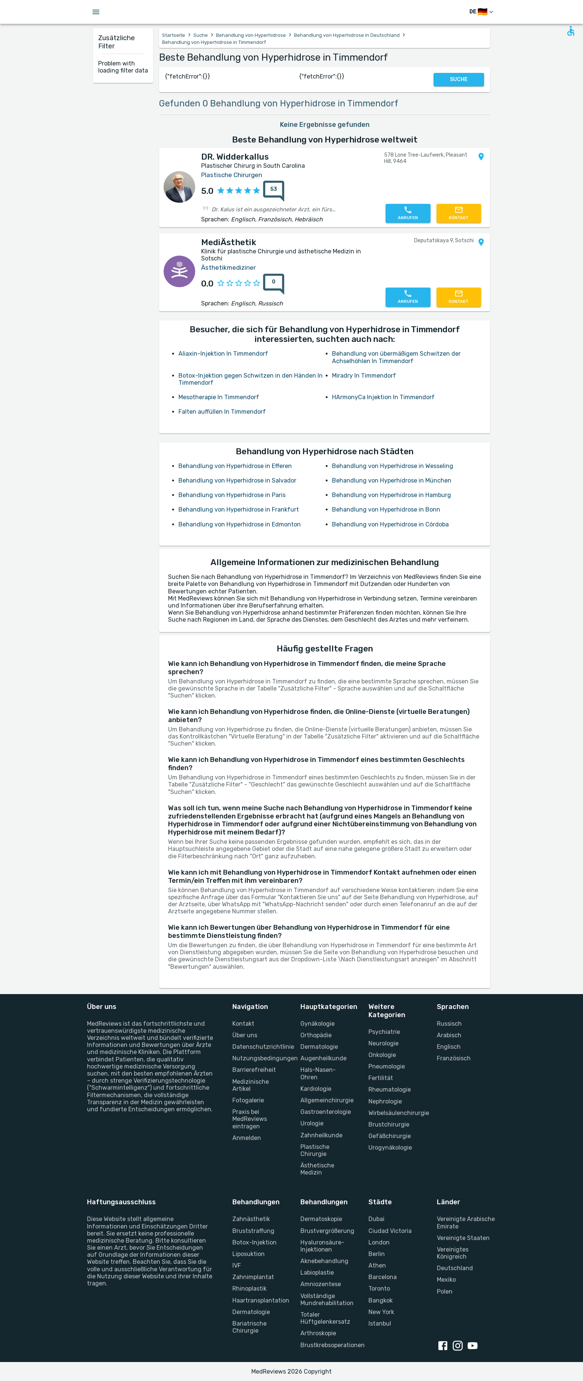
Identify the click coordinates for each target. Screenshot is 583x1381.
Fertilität (380, 1078)
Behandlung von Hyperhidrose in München (391, 480)
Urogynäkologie (390, 1147)
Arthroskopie (318, 1333)
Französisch (454, 1058)
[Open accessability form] (570, 30)
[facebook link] (444, 1346)
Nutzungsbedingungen (257, 1058)
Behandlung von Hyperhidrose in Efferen (235, 466)
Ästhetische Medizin (317, 1169)
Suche (200, 35)
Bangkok (380, 1300)
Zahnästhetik (251, 1219)
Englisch (449, 1046)
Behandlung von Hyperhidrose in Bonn (386, 509)
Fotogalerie (248, 1100)
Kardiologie (315, 1088)
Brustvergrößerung (325, 1230)
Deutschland (455, 1268)
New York (381, 1312)
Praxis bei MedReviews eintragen (249, 1119)
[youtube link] (474, 1346)
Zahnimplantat (253, 1277)
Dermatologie (319, 1046)
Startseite (173, 35)
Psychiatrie (384, 1031)
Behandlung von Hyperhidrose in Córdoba (390, 524)
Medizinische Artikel (250, 1085)
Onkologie (382, 1054)
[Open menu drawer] (96, 12)
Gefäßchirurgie (389, 1136)
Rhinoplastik (249, 1288)
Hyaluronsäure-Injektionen (322, 1246)
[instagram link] (459, 1346)
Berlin (376, 1253)
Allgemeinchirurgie (325, 1100)
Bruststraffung (253, 1230)
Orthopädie (316, 1035)
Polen (444, 1291)
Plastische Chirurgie (314, 1150)
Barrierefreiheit (254, 1069)
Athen (377, 1265)
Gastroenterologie (325, 1111)
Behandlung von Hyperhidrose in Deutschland (347, 35)
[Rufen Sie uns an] (408, 213)
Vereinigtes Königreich (452, 1253)
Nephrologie (385, 1101)
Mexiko (446, 1279)
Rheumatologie (389, 1089)
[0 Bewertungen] (271, 284)
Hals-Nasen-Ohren (318, 1073)
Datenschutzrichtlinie (257, 1046)
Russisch (449, 1023)
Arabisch (449, 1035)
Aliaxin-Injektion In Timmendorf (223, 353)
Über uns (244, 1035)
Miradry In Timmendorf (364, 375)
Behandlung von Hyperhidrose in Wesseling (392, 466)
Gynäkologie (317, 1023)
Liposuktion (248, 1253)
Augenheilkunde (323, 1058)
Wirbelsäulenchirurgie (393, 1112)
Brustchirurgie (388, 1124)
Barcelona (382, 1277)
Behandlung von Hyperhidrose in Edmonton (239, 524)
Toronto (379, 1288)
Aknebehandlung (324, 1261)
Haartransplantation (257, 1300)
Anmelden (246, 1137)
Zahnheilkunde (321, 1135)
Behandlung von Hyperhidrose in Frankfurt (238, 509)
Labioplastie (317, 1272)
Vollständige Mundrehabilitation (325, 1299)
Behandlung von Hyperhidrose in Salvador (237, 480)
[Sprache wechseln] (482, 12)
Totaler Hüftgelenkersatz (325, 1318)
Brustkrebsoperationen (325, 1345)
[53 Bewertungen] (271, 191)
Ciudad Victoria (390, 1230)
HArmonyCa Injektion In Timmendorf (383, 397)
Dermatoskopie (321, 1219)
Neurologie (383, 1043)
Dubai (376, 1219)
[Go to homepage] (138, 11)
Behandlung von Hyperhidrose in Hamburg (391, 495)
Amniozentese (320, 1284)
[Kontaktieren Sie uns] (459, 213)
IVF (236, 1265)
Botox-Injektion (254, 1242)
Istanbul (379, 1323)
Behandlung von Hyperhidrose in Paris (232, 495)
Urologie (311, 1123)
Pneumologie (386, 1066)
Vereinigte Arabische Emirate (466, 1222)
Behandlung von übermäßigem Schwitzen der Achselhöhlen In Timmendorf (396, 357)
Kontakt (243, 1023)
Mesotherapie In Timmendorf (218, 397)
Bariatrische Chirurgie (249, 1327)
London (379, 1242)
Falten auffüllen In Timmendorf (222, 411)
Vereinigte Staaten (463, 1237)
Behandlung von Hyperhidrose (251, 35)
